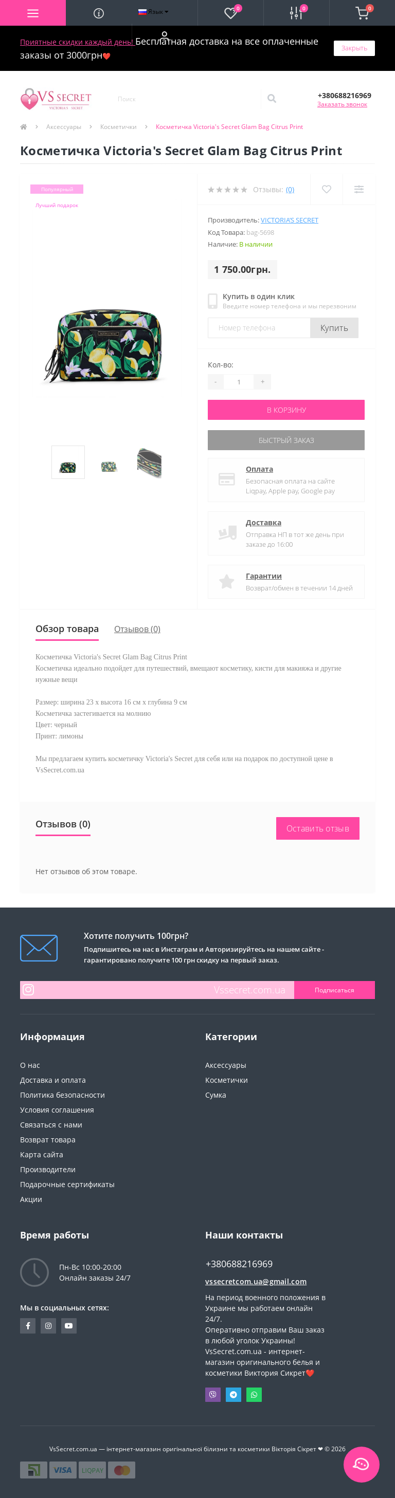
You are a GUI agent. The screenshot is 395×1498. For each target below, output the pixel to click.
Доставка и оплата (53, 1080)
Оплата (259, 469)
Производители (48, 1169)
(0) (290, 189)
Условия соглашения (57, 1110)
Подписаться (334, 990)
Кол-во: (221, 364)
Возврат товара (48, 1139)
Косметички (118, 126)
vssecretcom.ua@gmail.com (256, 1281)
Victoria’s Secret (289, 220)
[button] (165, 36)
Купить (334, 328)
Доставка (263, 522)
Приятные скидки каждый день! (77, 42)
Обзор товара (67, 628)
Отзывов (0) (137, 629)
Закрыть (354, 47)
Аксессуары (63, 126)
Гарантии (264, 576)
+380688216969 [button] (239, 1264)
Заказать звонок (342, 104)
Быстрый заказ (286, 440)
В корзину (286, 410)
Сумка (215, 1095)
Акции (31, 1199)
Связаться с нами (51, 1125)
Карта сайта (41, 1154)
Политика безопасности (62, 1095)
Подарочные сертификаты (67, 1184)
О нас (30, 1065)
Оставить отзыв (317, 828)
